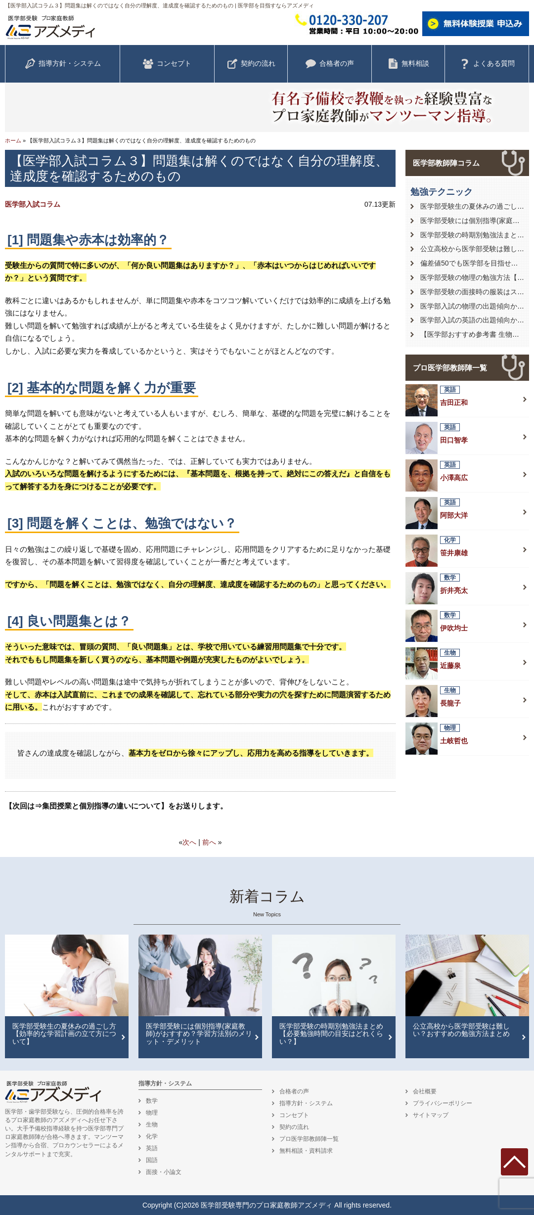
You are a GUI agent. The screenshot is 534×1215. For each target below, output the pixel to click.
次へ (189, 842)
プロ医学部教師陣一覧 (450, 367)
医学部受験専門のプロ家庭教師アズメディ (266, 1205)
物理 (152, 1112)
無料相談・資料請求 (306, 1150)
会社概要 (425, 1091)
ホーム (13, 140)
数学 (152, 1100)
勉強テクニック (441, 192)
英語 (152, 1148)
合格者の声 (330, 63)
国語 (152, 1160)
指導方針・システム (63, 63)
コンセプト (167, 63)
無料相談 (408, 63)
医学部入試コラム (32, 204)
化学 (152, 1136)
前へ (209, 842)
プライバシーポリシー (442, 1103)
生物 (152, 1124)
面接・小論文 (163, 1172)
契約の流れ (251, 63)
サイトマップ (430, 1115)
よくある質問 (487, 63)
